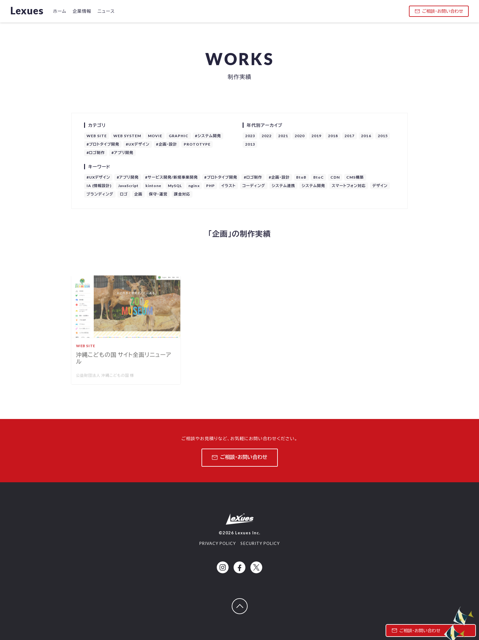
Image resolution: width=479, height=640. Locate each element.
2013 (250, 144)
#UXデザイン (137, 144)
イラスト (228, 185)
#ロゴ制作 (96, 152)
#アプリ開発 (122, 152)
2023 (250, 135)
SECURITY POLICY (260, 543)
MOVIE (155, 135)
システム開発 (313, 185)
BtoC (318, 177)
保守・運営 (158, 194)
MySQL (175, 185)
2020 (300, 135)
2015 (383, 135)
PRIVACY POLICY (217, 543)
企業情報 (82, 11)
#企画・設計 (166, 144)
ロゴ (124, 194)
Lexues (27, 10)
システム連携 (283, 185)
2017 (349, 135)
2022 (267, 135)
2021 (283, 135)
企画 (138, 194)
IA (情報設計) (99, 185)
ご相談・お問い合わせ (439, 11)
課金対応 (182, 194)
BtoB (301, 177)
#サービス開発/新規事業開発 (171, 177)
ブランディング (100, 194)
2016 (366, 135)
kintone (153, 185)
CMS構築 (355, 177)
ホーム (59, 11)
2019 (316, 135)
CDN (335, 177)
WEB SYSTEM (127, 135)
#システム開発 (208, 135)
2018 (333, 135)
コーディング (253, 185)
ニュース (106, 11)
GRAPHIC (178, 135)
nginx (193, 185)
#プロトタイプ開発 (103, 144)
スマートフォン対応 (349, 185)
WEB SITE (97, 135)
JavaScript (128, 185)
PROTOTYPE (197, 144)
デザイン (379, 185)
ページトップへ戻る (247, 602)
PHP (210, 185)
